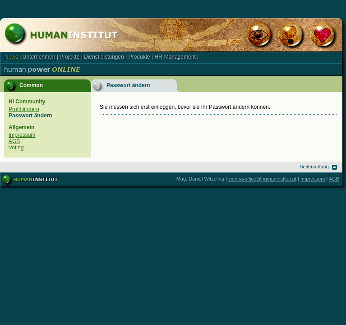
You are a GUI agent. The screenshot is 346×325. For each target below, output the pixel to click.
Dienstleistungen (104, 57)
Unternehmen (39, 57)
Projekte (69, 57)
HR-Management (175, 57)
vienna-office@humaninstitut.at (262, 178)
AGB (14, 141)
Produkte (139, 57)
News (11, 57)
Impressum (22, 135)
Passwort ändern (30, 115)
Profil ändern (24, 109)
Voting (16, 147)
